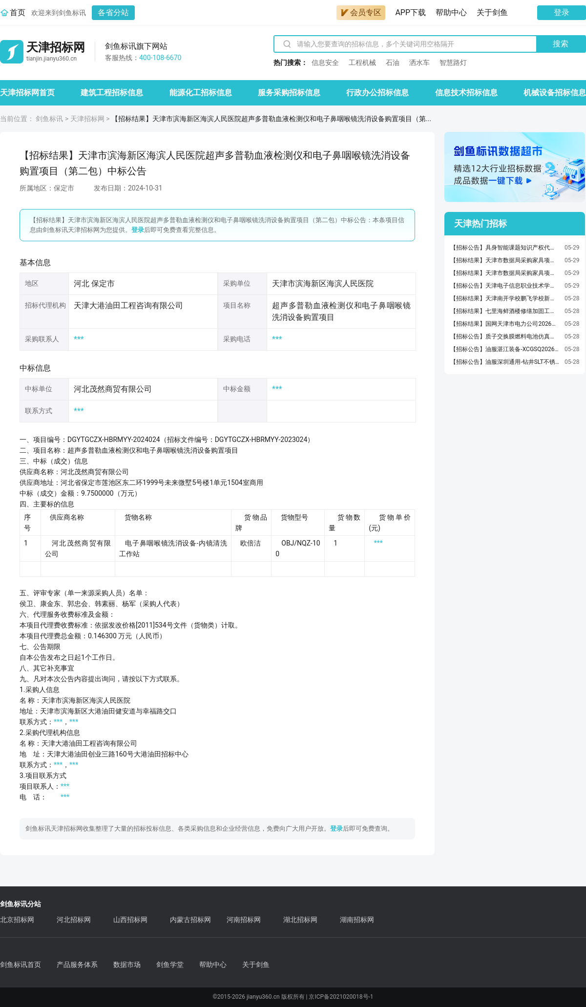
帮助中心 (451, 12)
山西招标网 (130, 919)
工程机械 (362, 62)
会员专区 (360, 12)
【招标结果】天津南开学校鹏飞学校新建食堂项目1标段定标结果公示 (505, 298)
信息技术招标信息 (466, 92)
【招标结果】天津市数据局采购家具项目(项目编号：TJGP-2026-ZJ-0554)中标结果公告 (505, 273)
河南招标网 (244, 919)
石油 (392, 62)
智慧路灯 (453, 62)
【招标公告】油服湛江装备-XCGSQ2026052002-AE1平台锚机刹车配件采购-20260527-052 (505, 349)
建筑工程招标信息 (112, 92)
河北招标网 (74, 919)
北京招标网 (17, 919)
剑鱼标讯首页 (20, 964)
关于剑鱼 (492, 12)
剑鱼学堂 (170, 964)
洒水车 (419, 62)
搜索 (560, 43)
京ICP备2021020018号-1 (341, 996)
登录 (561, 12)
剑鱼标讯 (49, 119)
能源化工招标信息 (200, 92)
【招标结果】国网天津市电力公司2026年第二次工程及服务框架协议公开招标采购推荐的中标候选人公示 (505, 323)
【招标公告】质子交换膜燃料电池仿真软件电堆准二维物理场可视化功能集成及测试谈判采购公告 (505, 336)
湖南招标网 (357, 919)
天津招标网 (87, 119)
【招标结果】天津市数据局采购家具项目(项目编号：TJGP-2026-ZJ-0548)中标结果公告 (505, 260)
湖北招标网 (300, 919)
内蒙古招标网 (190, 919)
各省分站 (113, 12)
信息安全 (325, 62)
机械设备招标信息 (554, 92)
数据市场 (127, 964)
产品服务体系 (77, 964)
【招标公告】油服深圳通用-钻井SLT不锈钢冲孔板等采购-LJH (505, 361)
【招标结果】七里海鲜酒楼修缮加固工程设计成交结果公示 (505, 311)
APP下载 (410, 12)
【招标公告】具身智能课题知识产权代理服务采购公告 (505, 247)
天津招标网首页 (27, 92)
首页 (17, 12)
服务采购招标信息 (289, 92)
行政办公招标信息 (377, 92)
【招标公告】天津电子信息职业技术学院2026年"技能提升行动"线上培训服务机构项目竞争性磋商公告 (505, 285)
